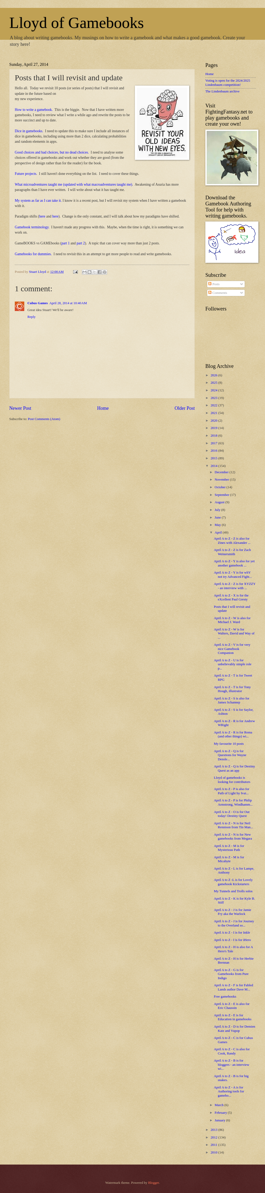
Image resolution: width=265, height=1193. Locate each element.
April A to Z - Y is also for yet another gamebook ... (234, 563)
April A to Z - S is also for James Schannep (231, 700)
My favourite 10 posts (229, 744)
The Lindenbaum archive (222, 91)
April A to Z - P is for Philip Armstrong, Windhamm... (233, 802)
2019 (214, 428)
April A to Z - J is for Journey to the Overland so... (234, 923)
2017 (214, 443)
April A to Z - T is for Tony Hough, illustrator (232, 689)
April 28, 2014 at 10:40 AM (68, 303)
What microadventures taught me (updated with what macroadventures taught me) (73, 184)
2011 (214, 1145)
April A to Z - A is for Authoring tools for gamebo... (229, 1091)
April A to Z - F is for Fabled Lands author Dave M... (233, 987)
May (218, 525)
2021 (214, 413)
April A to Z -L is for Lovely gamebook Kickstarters (233, 882)
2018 (214, 435)
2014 (214, 466)
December (222, 472)
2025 (214, 382)
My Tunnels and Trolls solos (233, 891)
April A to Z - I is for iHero (232, 940)
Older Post (184, 408)
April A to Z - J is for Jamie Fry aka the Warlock (232, 912)
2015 (214, 458)
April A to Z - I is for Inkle (232, 932)
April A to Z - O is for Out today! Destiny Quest (231, 814)
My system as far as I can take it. (38, 201)
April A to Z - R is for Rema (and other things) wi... (233, 734)
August (220, 502)
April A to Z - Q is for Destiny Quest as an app (234, 768)
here (42, 216)
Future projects (25, 174)
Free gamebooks (225, 996)
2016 (214, 450)
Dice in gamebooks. (29, 131)
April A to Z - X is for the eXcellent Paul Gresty (231, 597)
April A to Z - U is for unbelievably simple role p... (232, 664)
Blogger (153, 1183)
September (222, 495)
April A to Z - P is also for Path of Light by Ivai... (231, 791)
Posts (213, 284)
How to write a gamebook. (34, 110)
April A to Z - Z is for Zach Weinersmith (232, 552)
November (222, 479)
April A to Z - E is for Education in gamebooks (232, 1017)
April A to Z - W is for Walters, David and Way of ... (234, 633)
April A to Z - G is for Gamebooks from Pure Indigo (231, 974)
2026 (214, 375)
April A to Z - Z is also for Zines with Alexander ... (232, 540)
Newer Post (20, 408)
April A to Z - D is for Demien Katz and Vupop (234, 1028)
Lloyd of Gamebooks (76, 22)
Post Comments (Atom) (44, 419)
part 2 (81, 243)
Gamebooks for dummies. (33, 254)
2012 (214, 1137)
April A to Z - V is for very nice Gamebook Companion (232, 649)
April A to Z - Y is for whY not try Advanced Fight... (233, 574)
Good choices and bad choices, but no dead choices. (52, 152)
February (221, 1113)
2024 (214, 390)
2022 (214, 405)
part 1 (65, 243)
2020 (214, 420)
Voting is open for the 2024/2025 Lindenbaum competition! (227, 82)
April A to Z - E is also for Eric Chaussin (231, 1006)
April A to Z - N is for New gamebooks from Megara (233, 836)
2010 (214, 1152)
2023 (214, 398)
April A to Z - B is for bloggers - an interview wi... (231, 1065)
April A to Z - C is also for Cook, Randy (232, 1051)
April (219, 532)
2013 (214, 1130)
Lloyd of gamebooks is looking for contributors (232, 779)
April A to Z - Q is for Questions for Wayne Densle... (230, 755)
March (219, 1105)
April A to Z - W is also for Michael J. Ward (232, 620)
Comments (217, 293)
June (218, 517)
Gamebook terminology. (32, 227)
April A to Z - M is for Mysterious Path (229, 848)
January (220, 1120)
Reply (31, 317)
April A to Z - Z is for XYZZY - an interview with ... (234, 586)
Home (103, 408)
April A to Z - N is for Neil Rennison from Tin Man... (233, 825)
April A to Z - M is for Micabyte (229, 859)
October (220, 487)
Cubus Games (37, 303)
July (218, 510)
